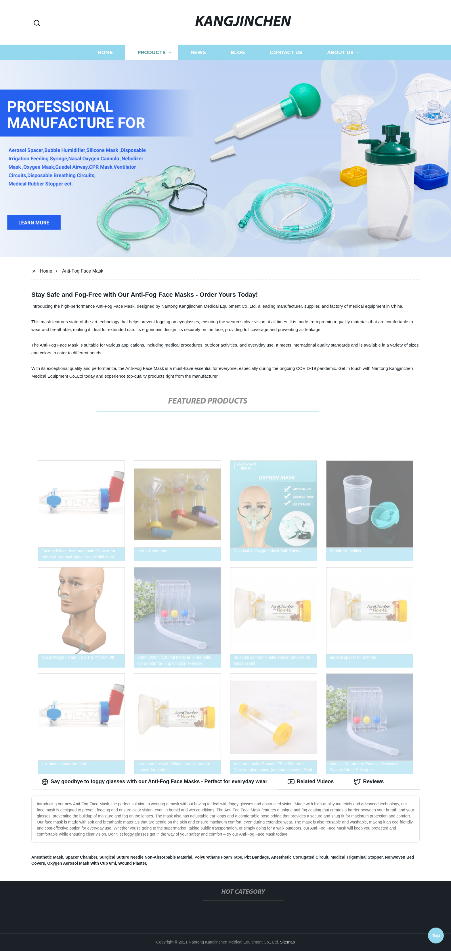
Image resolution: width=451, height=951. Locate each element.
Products (151, 52)
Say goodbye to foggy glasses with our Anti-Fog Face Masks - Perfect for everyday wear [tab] (154, 781)
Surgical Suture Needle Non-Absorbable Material (146, 857)
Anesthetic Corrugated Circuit (299, 857)
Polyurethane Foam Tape (218, 857)
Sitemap (287, 942)
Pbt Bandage (256, 857)
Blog (238, 52)
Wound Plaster (132, 863)
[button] (36, 23)
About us (340, 52)
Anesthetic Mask (47, 857)
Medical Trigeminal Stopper (356, 857)
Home (105, 52)
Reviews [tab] (369, 781)
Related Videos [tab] (311, 781)
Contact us (286, 52)
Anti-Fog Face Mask (82, 271)
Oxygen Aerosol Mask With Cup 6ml (81, 863)
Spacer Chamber (81, 857)
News (198, 52)
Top (436, 935)
